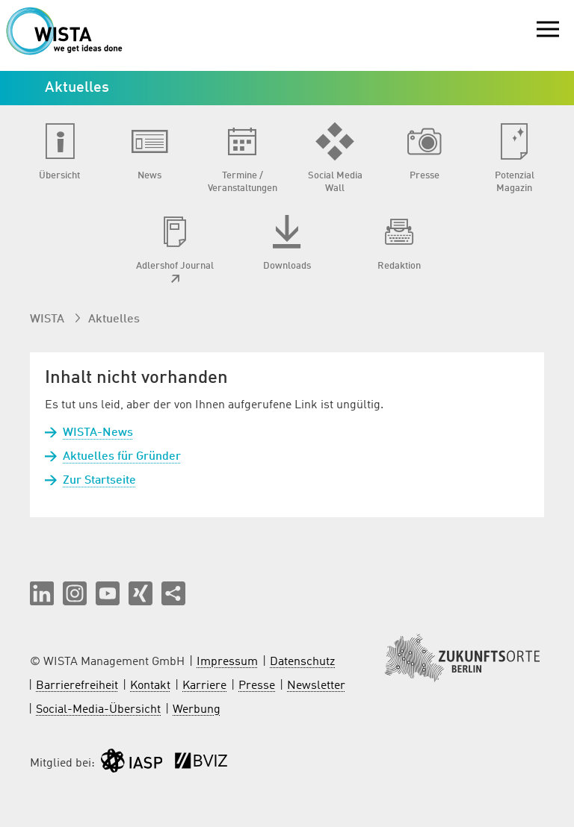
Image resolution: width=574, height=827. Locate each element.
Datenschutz (302, 662)
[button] (41, 593)
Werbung (196, 710)
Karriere (204, 686)
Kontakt (150, 686)
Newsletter (316, 686)
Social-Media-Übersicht (98, 710)
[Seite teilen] (173, 593)
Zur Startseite (99, 481)
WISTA (48, 319)
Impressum (227, 662)
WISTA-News (98, 433)
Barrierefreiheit (77, 686)
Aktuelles (114, 319)
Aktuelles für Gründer (122, 457)
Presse (256, 686)
